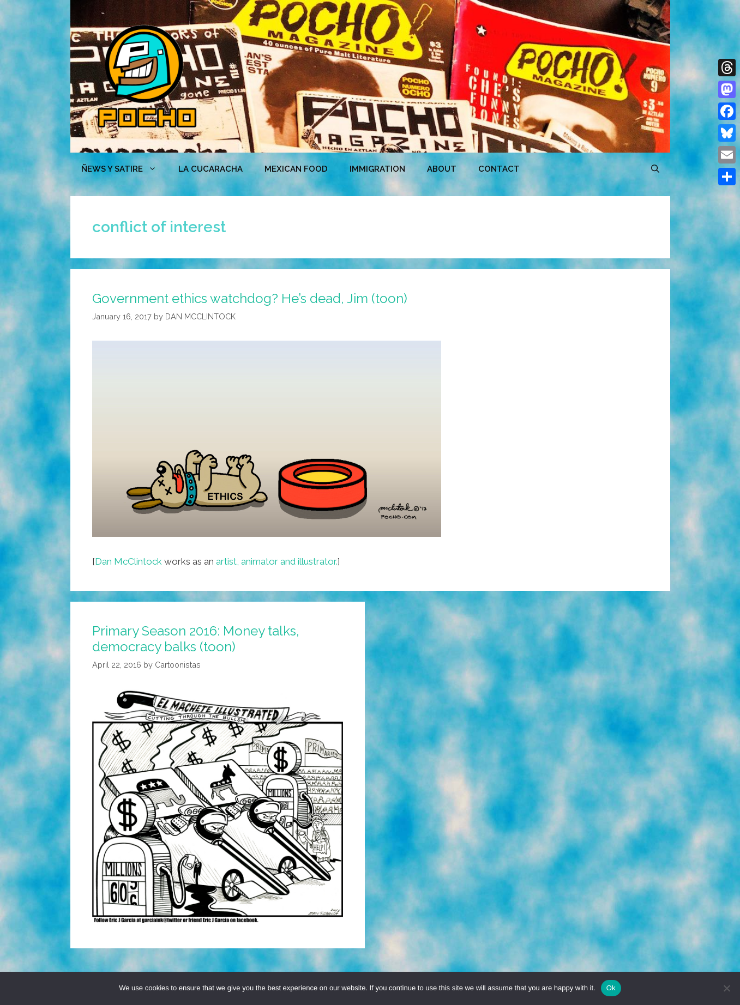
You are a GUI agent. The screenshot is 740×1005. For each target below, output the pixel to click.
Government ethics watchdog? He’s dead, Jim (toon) (249, 298)
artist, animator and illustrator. (277, 561)
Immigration (377, 169)
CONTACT (499, 169)
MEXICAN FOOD (296, 169)
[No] (726, 988)
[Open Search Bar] (655, 169)
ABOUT (441, 169)
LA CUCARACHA (210, 169)
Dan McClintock (128, 561)
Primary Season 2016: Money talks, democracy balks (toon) (195, 639)
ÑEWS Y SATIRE (124, 169)
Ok (611, 988)
